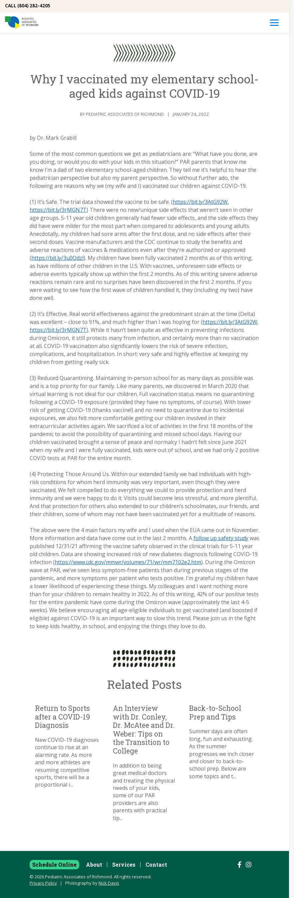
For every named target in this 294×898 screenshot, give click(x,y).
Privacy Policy (43, 883)
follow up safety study (220, 538)
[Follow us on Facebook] (239, 864)
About (94, 864)
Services (124, 864)
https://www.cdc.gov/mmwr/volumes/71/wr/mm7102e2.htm (128, 562)
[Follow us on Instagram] (248, 864)
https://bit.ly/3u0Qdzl (57, 258)
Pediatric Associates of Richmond (125, 114)
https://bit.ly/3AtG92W (200, 201)
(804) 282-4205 (33, 6)
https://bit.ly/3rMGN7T (58, 209)
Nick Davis (109, 883)
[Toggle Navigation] (274, 23)
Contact (156, 864)
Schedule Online (54, 864)
